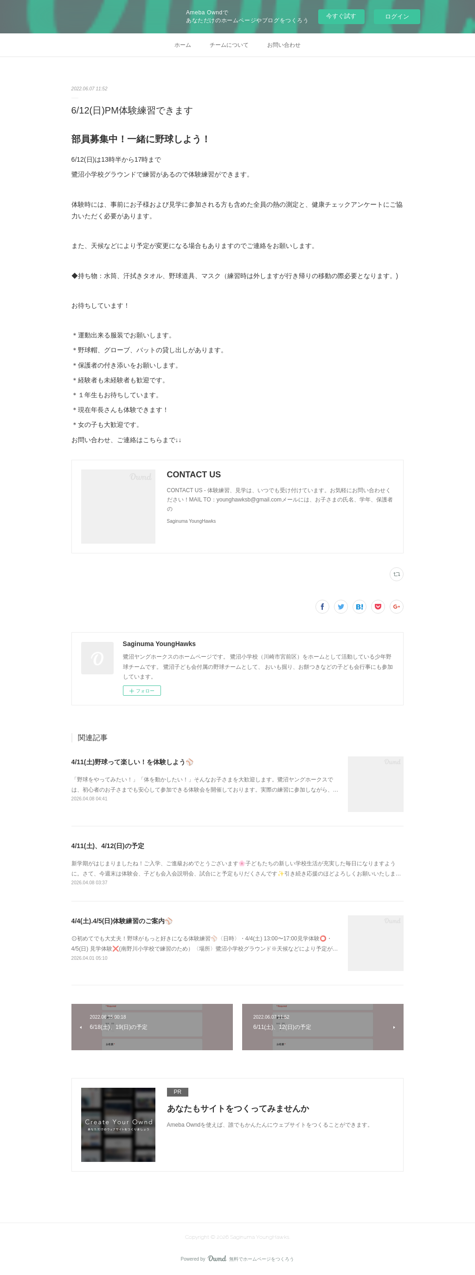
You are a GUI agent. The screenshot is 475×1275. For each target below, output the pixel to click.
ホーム (182, 45)
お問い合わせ (284, 45)
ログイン (397, 16)
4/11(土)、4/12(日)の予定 (107, 846)
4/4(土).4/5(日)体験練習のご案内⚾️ (122, 921)
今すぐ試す (341, 16)
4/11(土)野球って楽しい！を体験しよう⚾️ (132, 762)
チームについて (229, 45)
